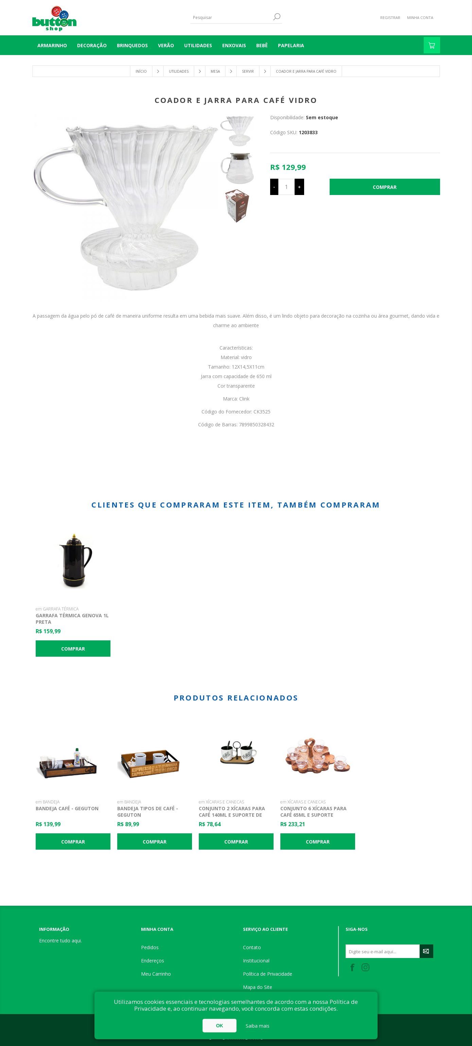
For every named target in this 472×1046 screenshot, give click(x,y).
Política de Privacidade (267, 974)
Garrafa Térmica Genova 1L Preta (72, 618)
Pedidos (150, 947)
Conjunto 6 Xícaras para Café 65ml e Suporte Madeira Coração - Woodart (313, 818)
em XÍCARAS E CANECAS (221, 802)
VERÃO (166, 45)
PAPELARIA (291, 45)
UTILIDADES (198, 45)
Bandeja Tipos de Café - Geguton (147, 811)
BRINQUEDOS (132, 45)
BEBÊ (262, 45)
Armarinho (52, 45)
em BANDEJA (47, 802)
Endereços (152, 960)
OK (219, 1025)
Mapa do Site (257, 987)
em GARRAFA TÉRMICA (57, 609)
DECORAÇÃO (92, 45)
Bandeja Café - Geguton (67, 808)
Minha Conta (420, 17)
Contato (252, 947)
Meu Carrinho (156, 974)
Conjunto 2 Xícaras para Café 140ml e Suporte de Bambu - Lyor (232, 815)
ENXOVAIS (234, 45)
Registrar (390, 17)
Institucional (256, 960)
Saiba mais (257, 1026)
